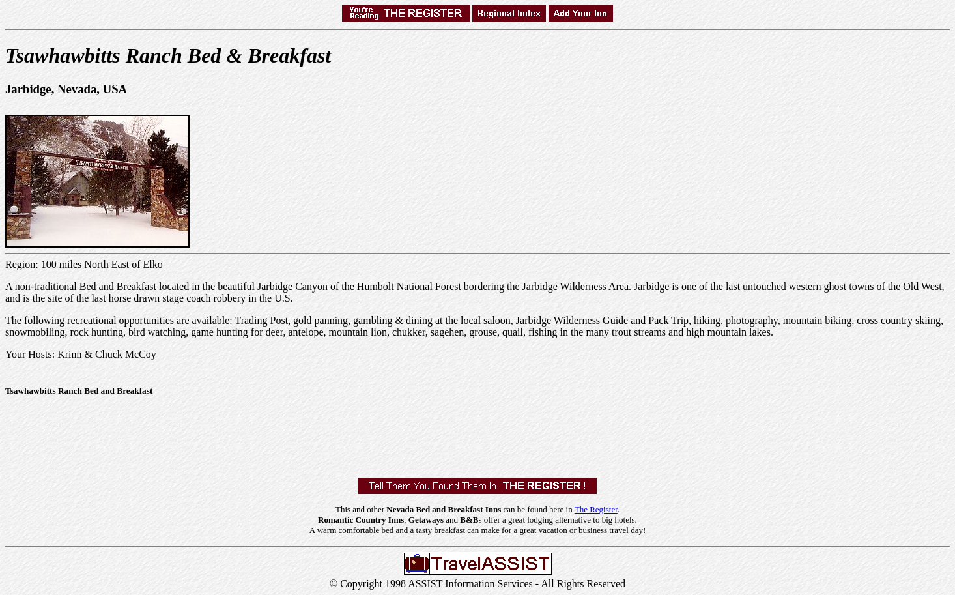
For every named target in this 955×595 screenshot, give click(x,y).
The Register (596, 509)
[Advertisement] (242, 434)
